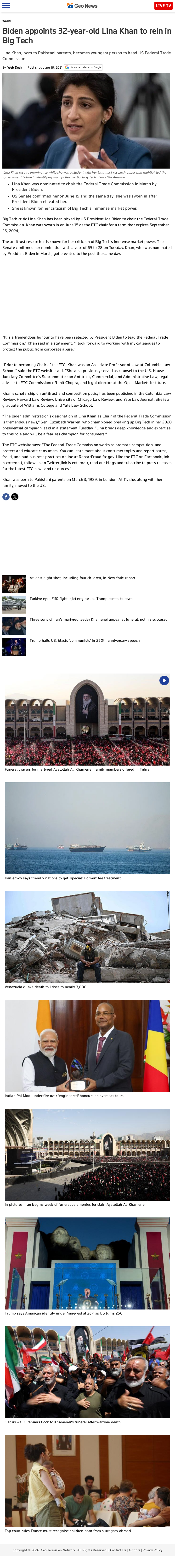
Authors (134, 1550)
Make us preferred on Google (83, 67)
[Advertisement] (87, 294)
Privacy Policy (152, 1550)
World (6, 21)
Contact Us (118, 1550)
